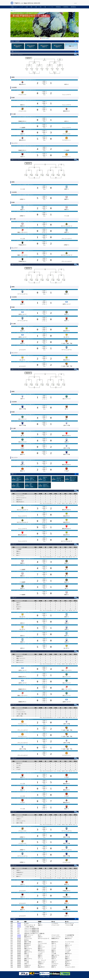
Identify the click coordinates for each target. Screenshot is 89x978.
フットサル (51, 6)
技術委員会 (66, 6)
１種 (27, 6)
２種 (31, 6)
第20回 (19, 935)
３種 (36, 6)
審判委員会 (73, 6)
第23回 (19, 923)
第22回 (19, 925)
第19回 (19, 936)
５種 (45, 6)
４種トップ (12, 10)
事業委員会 (58, 6)
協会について (14, 6)
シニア (21, 6)
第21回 (19, 926)
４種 (40, 6)
